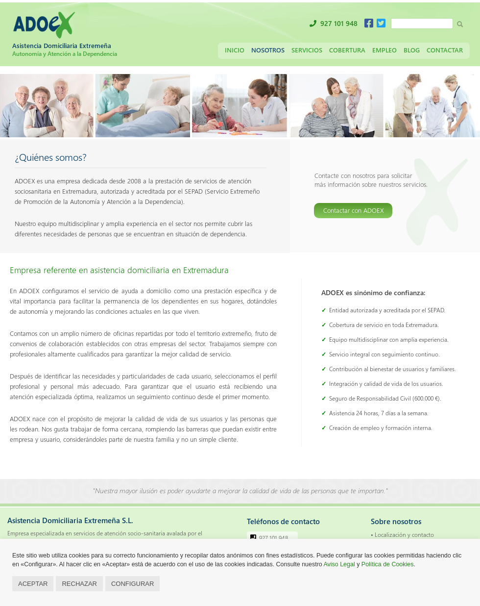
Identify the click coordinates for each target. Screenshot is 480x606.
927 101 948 (339, 23)
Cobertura (347, 50)
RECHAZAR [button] (79, 583)
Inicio (234, 50)
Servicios (306, 50)
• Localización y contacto (402, 534)
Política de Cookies (387, 564)
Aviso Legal (339, 564)
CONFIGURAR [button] (132, 583)
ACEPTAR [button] (33, 583)
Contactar (445, 50)
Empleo (384, 50)
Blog (412, 50)
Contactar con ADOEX (353, 210)
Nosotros (268, 50)
